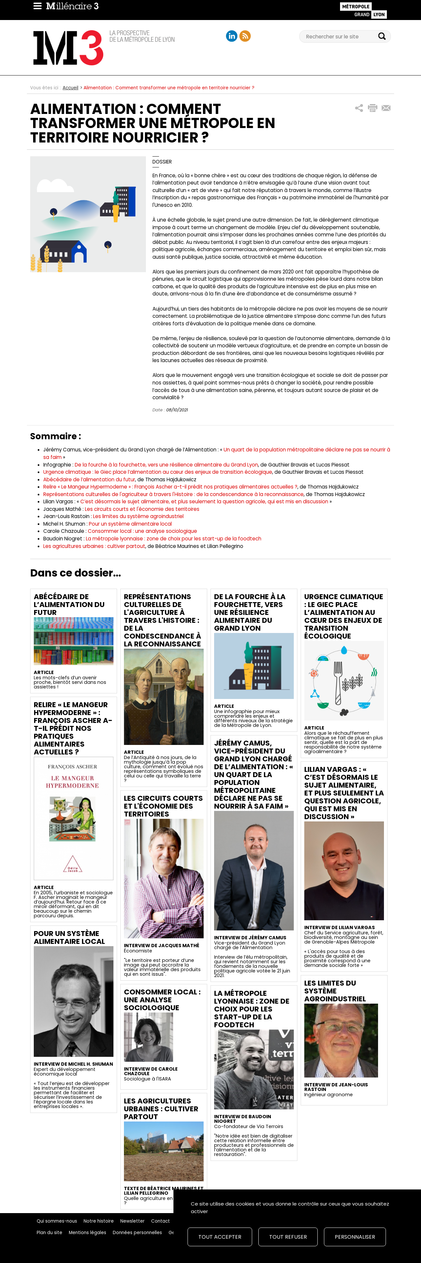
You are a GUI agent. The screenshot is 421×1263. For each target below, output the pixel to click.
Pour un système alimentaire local (130, 523)
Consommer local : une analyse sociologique (142, 531)
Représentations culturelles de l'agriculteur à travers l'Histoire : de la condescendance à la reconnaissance (173, 494)
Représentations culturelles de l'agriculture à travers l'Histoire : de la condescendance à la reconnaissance (162, 620)
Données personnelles (137, 1233)
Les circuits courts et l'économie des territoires (142, 509)
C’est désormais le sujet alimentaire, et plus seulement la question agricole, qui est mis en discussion (204, 501)
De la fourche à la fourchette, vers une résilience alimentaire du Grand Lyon (166, 464)
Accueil (70, 88)
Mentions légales (87, 1233)
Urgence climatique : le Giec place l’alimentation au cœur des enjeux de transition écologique (157, 471)
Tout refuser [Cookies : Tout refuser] (288, 1237)
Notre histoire (99, 1221)
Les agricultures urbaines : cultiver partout (94, 546)
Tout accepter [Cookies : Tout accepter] (219, 1237)
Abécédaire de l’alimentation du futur (89, 479)
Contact (160, 1221)
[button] (359, 108)
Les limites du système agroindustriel (138, 516)
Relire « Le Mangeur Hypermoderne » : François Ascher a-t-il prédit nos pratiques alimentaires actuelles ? (170, 486)
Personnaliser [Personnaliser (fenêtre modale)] (355, 1237)
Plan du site (49, 1233)
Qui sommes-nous (57, 1221)
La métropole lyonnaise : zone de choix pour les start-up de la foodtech (173, 538)
